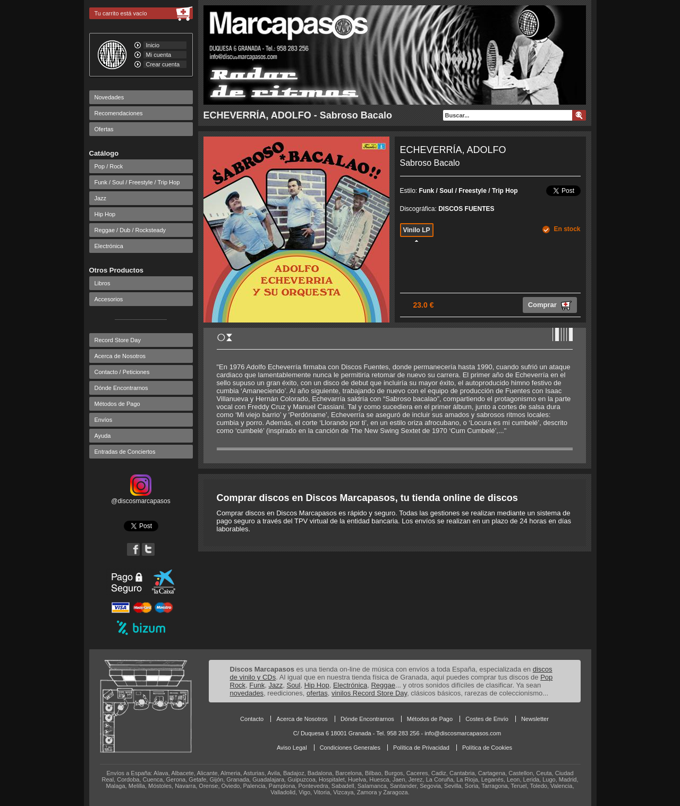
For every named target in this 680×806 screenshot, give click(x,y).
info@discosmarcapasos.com (462, 733)
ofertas (317, 693)
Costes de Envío (486, 719)
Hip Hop (105, 214)
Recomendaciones (119, 113)
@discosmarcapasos (141, 497)
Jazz (101, 198)
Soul (293, 685)
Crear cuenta (163, 64)
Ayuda (103, 435)
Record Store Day (118, 340)
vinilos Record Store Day (369, 693)
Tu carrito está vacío (121, 13)
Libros (102, 283)
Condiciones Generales (350, 747)
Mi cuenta (159, 55)
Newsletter (535, 719)
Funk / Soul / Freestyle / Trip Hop (137, 182)
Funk (257, 685)
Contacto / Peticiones (122, 372)
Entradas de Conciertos (125, 451)
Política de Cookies (487, 747)
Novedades (109, 97)
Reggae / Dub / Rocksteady (130, 230)
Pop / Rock (109, 166)
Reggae (383, 685)
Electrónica (109, 246)
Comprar (550, 305)
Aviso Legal (292, 747)
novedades (247, 693)
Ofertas (104, 129)
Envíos (104, 420)
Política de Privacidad (421, 747)
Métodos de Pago (117, 404)
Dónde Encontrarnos (121, 388)
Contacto (252, 719)
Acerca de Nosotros (120, 356)
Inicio (153, 45)
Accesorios (109, 299)
